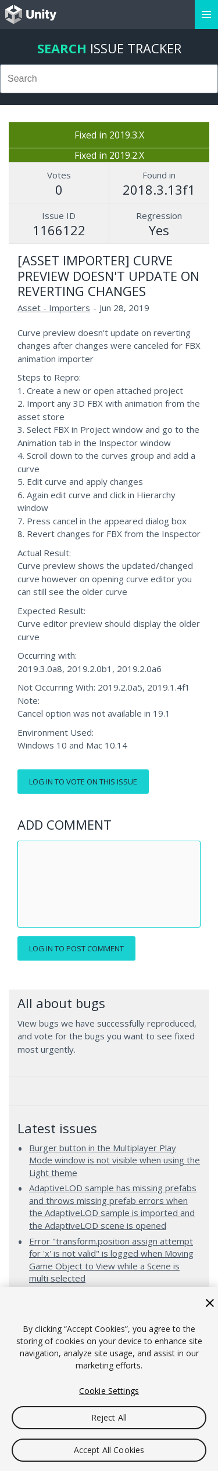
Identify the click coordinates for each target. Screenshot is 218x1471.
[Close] (210, 1303)
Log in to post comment (76, 948)
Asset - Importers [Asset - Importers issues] (53, 307)
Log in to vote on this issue (83, 781)
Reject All (109, 1417)
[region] (109, 1379)
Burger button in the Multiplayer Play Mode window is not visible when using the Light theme (114, 1160)
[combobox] (109, 79)
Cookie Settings (109, 1390)
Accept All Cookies (109, 1449)
